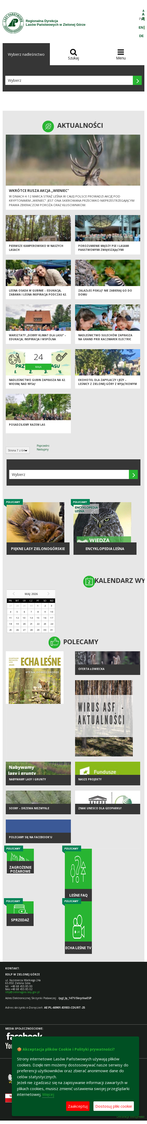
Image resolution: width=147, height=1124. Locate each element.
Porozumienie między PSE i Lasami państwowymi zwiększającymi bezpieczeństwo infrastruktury (103, 249)
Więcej (48, 1094)
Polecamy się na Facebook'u (30, 837)
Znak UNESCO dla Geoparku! (100, 808)
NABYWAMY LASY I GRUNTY (27, 779)
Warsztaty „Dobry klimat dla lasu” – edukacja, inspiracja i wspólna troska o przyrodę (37, 339)
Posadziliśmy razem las (27, 424)
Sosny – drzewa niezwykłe (29, 808)
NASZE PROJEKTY (90, 779)
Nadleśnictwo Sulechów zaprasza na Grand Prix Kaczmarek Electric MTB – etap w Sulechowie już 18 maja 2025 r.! (106, 341)
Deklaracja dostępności (130, 1116)
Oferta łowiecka (91, 669)
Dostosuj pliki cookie (113, 1106)
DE (141, 36)
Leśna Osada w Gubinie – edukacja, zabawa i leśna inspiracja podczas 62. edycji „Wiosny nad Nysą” (38, 294)
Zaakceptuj (78, 1106)
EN (141, 27)
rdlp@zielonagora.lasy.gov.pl (22, 992)
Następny (43, 449)
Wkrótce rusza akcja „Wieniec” (39, 190)
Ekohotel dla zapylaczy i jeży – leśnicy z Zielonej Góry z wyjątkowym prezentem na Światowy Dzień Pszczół (107, 385)
